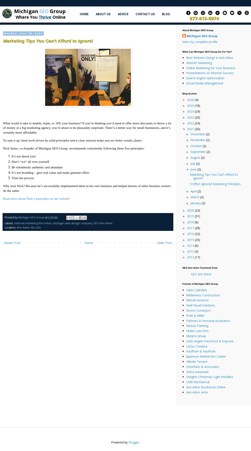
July (193, 164)
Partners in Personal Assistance (208, 321)
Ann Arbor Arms (197, 392)
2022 (191, 123)
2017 (191, 228)
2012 (191, 257)
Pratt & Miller (195, 316)
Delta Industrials (197, 372)
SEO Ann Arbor (103, 223)
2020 (191, 210)
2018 (191, 222)
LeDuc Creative (196, 346)
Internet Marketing (199, 63)
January (196, 203)
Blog (166, 14)
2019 (191, 216)
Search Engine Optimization (205, 78)
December (198, 134)
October (197, 146)
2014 (191, 246)
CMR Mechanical (197, 382)
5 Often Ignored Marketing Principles (215, 184)
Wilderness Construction (203, 295)
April (194, 191)
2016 (191, 234)
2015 (191, 240)
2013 (191, 251)
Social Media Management (204, 83)
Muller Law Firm (197, 331)
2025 (191, 106)
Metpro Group (196, 336)
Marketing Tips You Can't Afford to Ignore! (214, 176)
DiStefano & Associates (202, 367)
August (196, 157)
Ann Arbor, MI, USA (29, 227)
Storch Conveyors (198, 310)
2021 (191, 129)
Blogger (134, 442)
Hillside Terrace (196, 362)
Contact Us (145, 14)
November (198, 140)
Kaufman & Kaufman (201, 351)
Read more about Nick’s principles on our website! (36, 198)
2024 (191, 111)
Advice (123, 14)
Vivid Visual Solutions (200, 305)
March (195, 197)
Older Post (164, 243)
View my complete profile (200, 42)
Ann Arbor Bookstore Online (205, 387)
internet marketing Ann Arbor (33, 223)
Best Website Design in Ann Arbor (209, 58)
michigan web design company (72, 223)
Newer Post (12, 243)
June (194, 169)
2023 (191, 117)
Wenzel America (197, 300)
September (199, 152)
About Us (103, 14)
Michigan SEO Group (202, 36)
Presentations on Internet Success (210, 73)
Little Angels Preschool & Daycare (210, 341)
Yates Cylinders (196, 290)
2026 (191, 100)
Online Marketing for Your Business (210, 68)
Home (84, 14)
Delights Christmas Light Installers (209, 377)
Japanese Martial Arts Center (206, 356)
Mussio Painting (197, 326)
